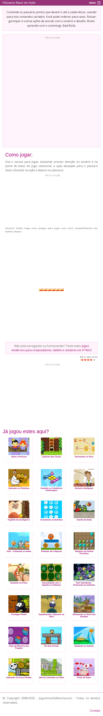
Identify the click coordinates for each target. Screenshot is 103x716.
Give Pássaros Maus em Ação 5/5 (94, 360)
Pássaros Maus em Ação (19, 2)
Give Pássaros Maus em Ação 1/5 (82, 360)
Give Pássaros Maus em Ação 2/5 (85, 360)
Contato (95, 710)
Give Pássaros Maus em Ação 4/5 (91, 360)
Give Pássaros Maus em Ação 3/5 (88, 360)
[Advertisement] (52, 92)
